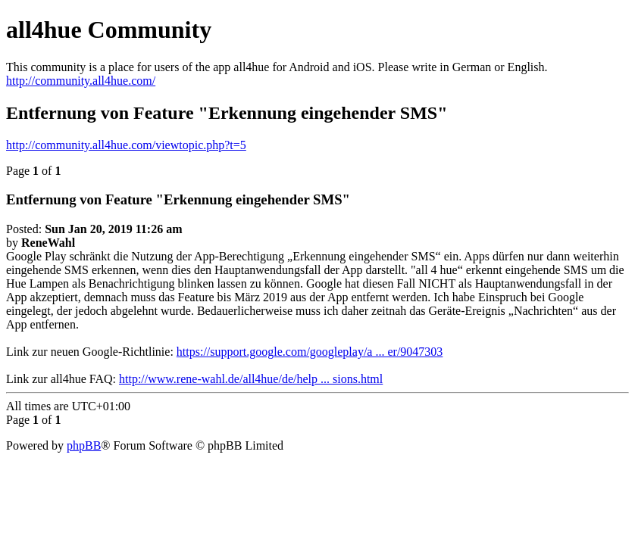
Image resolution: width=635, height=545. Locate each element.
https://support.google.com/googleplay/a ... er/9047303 (310, 351)
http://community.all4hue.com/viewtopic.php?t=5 (126, 145)
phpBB (84, 445)
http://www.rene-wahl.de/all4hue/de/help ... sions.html (251, 378)
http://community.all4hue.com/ (80, 80)
